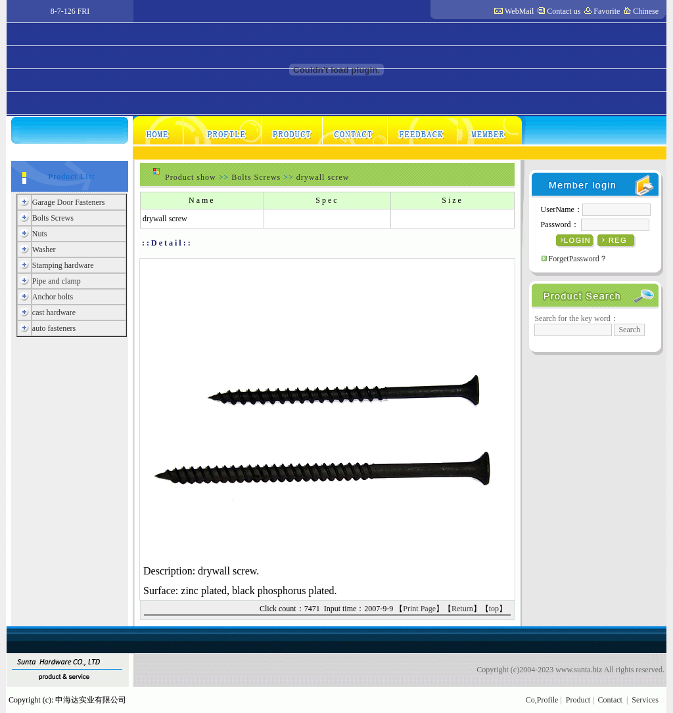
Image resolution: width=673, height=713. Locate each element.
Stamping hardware (63, 265)
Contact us (563, 11)
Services (645, 699)
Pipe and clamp (56, 281)
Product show (190, 177)
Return (462, 608)
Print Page (419, 608)
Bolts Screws (53, 218)
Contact (610, 699)
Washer (44, 249)
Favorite (606, 11)
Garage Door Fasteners (68, 202)
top (494, 608)
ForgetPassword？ (578, 258)
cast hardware (54, 312)
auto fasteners (54, 328)
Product (578, 699)
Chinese (646, 11)
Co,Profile (542, 699)
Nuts (39, 233)
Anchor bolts (52, 296)
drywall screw (323, 177)
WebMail (519, 11)
